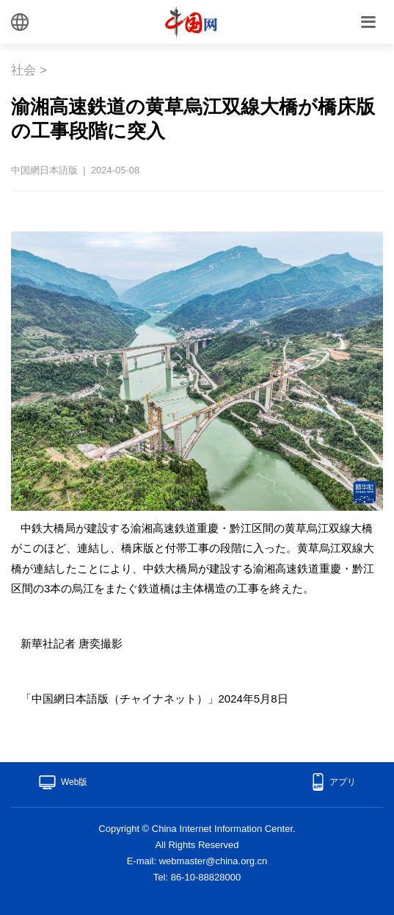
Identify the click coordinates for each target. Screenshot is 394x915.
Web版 (74, 782)
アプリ (342, 782)
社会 (23, 70)
